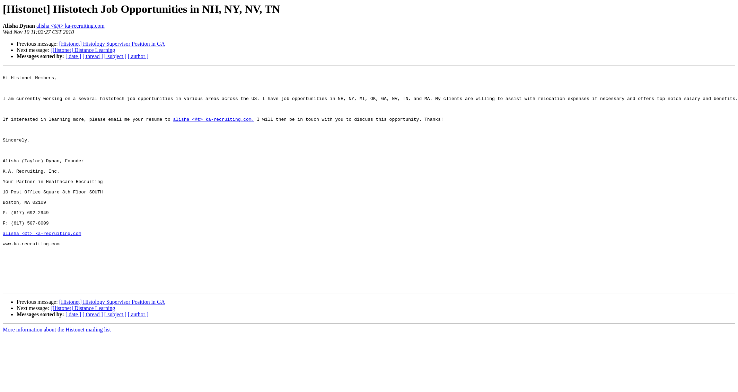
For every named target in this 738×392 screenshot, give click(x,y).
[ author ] (138, 56)
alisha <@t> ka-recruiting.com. (213, 129)
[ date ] (73, 56)
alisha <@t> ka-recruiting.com (70, 26)
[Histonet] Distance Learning (83, 50)
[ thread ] (92, 56)
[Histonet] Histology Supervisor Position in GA (112, 44)
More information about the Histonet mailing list (57, 373)
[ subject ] (115, 56)
